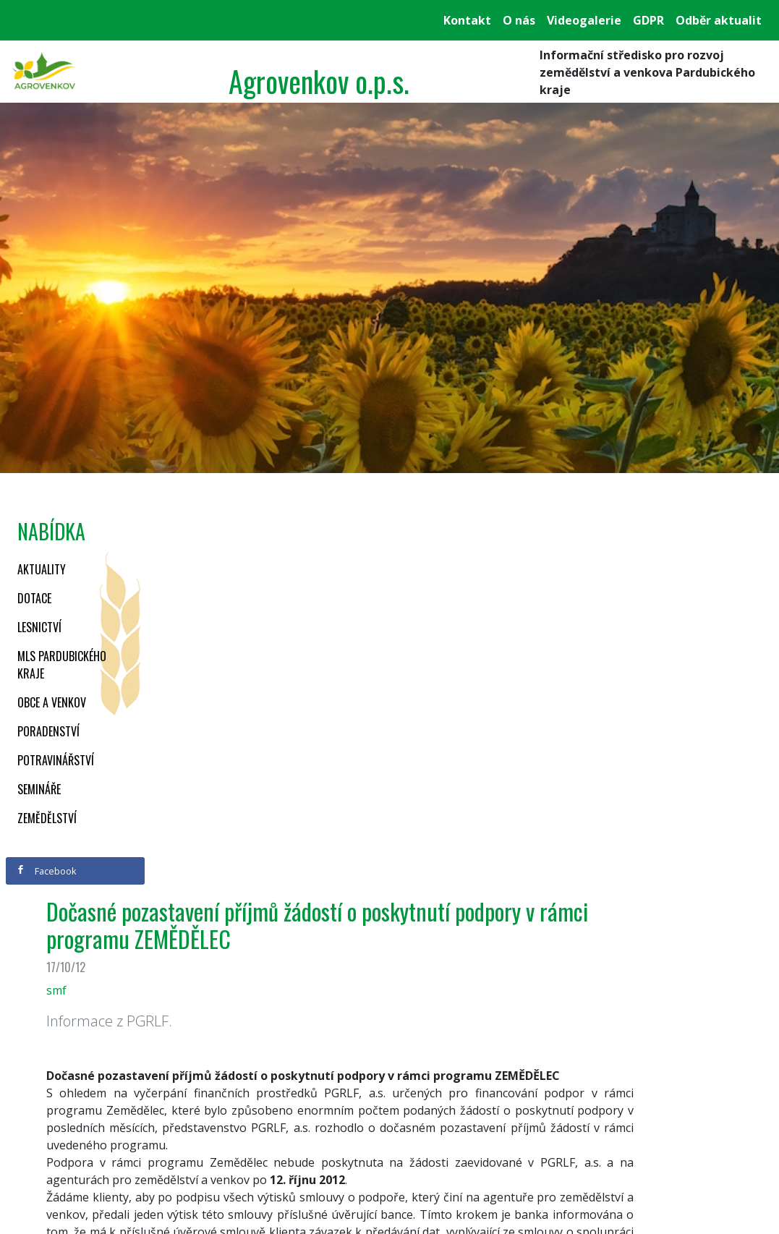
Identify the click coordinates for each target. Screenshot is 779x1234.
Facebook (46, 870)
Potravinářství (55, 760)
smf (56, 990)
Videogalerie (584, 20)
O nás (519, 20)
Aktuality (41, 569)
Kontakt (467, 20)
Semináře (39, 789)
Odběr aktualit (719, 20)
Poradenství (48, 731)
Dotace (34, 598)
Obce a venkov (51, 702)
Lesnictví (39, 627)
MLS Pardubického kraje (61, 664)
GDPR (648, 20)
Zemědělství (47, 818)
